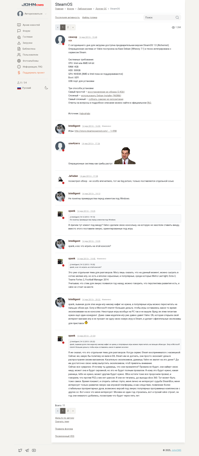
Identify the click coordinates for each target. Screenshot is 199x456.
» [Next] (73, 27)
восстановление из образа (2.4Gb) (106, 92)
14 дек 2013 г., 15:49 (88, 37)
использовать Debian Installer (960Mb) (101, 95)
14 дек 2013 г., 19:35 (91, 241)
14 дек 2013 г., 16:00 (91, 126)
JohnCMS (176, 450)
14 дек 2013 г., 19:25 (86, 211)
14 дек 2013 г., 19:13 (91, 194)
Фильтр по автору (64, 418)
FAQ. (149, 103)
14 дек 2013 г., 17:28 (89, 176)
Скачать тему (62, 421)
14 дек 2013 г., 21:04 (86, 336)
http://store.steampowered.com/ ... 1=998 (96, 131)
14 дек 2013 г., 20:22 (91, 299)
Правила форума (64, 429)
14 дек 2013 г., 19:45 (86, 259)
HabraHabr (84, 113)
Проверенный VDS (64, 436)
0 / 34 (22, 82)
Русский (24, 88)
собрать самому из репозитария (106, 99)
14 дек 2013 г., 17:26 (91, 144)
